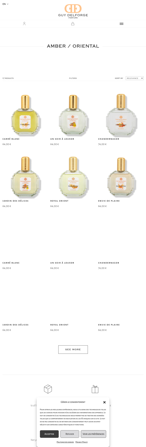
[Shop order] (134, 78)
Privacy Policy (81, 442)
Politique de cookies (65, 442)
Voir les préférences (93, 434)
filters (73, 78)
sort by (119, 78)
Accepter (49, 434)
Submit (97, 371)
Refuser (70, 434)
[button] (104, 402)
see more (73, 225)
